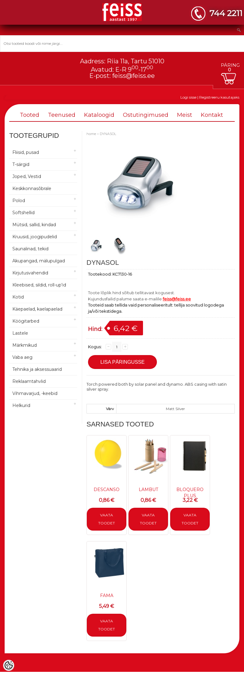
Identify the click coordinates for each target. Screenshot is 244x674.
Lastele (20, 333)
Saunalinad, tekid (30, 249)
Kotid (18, 297)
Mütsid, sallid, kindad (34, 224)
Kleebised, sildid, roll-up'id (39, 285)
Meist (184, 115)
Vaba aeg (22, 357)
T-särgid (20, 164)
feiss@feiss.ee (133, 75)
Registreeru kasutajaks (219, 97)
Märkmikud (24, 345)
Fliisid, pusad (25, 152)
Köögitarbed (25, 321)
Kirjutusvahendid (30, 273)
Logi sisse (188, 97)
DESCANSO (107, 489)
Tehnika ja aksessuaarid (37, 369)
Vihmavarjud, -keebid (34, 393)
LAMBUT (148, 489)
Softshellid (23, 212)
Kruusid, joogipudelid (34, 237)
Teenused (61, 115)
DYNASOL (108, 134)
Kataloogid (99, 115)
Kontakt (212, 115)
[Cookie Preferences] (8, 665)
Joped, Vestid (26, 176)
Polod (18, 200)
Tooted (29, 115)
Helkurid (21, 405)
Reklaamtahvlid (29, 381)
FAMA (106, 595)
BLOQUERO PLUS (190, 492)
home (91, 134)
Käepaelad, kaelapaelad (37, 309)
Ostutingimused (145, 115)
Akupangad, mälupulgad (38, 261)
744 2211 (225, 13)
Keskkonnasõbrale (31, 188)
